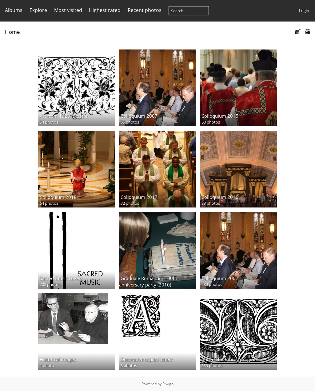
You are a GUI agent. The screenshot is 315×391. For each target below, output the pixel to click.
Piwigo (167, 383)
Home (12, 31)
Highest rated (105, 10)
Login (304, 10)
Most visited (68, 10)
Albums (13, 10)
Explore (38, 10)
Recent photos (144, 10)
